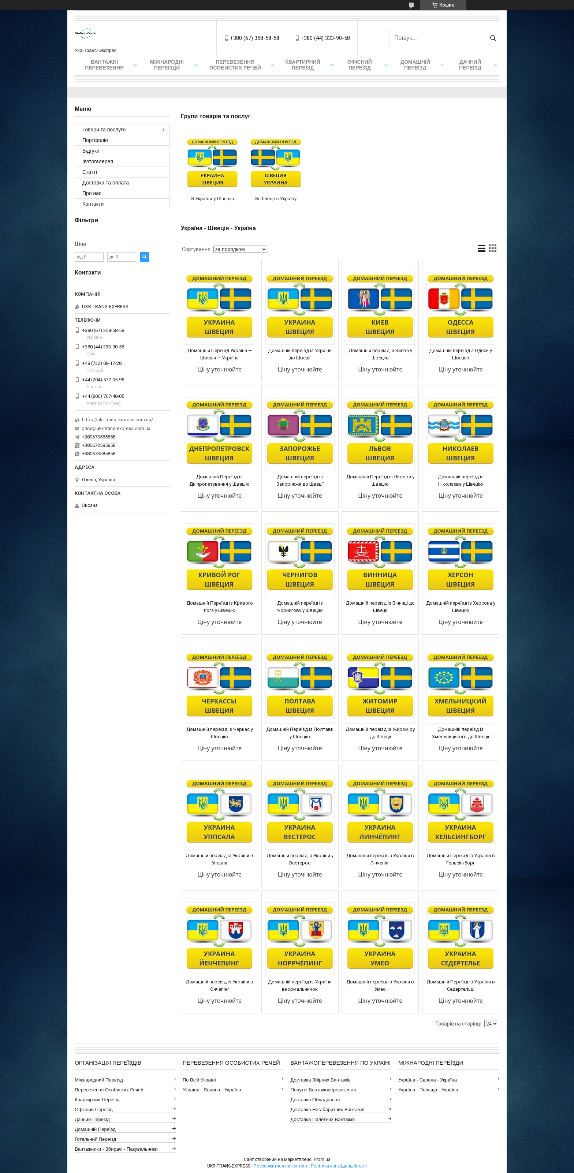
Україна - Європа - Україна (212, 1089)
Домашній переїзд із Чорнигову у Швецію (300, 606)
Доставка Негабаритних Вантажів (328, 1109)
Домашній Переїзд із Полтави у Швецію (299, 732)
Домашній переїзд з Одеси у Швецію (460, 354)
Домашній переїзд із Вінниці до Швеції (380, 606)
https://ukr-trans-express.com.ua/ (117, 419)
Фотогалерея (97, 161)
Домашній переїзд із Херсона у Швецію (460, 606)
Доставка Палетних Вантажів (323, 1119)
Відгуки (91, 151)
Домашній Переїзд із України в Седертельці (460, 985)
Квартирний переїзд (302, 65)
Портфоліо (95, 140)
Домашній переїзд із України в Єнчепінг (219, 985)
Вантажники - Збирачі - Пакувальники (116, 1149)
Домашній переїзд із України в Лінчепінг (380, 859)
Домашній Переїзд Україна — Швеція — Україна (219, 354)
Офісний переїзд (359, 65)
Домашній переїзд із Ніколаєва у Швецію (461, 480)
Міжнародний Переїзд (99, 1080)
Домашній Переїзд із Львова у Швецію (380, 480)
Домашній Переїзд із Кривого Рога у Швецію (219, 606)
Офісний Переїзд (93, 1109)
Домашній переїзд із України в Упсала (219, 859)
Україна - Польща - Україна (428, 1089)
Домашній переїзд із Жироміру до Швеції (380, 732)
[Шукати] (493, 38)
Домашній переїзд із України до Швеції (300, 354)
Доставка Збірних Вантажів (321, 1080)
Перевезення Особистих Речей (235, 65)
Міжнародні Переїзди (167, 65)
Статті (89, 172)
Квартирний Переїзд (97, 1099)
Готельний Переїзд (95, 1139)
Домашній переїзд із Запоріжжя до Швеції (300, 480)
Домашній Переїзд (415, 65)
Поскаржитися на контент (281, 1166)
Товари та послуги (104, 129)
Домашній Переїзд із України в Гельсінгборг (460, 859)
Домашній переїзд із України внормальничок (300, 985)
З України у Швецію (212, 198)
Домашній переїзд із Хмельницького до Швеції (460, 732)
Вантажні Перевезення (104, 65)
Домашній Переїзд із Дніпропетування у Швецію (219, 480)
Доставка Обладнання (315, 1099)
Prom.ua (322, 1159)
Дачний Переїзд (470, 65)
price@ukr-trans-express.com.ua (116, 428)
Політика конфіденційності (339, 1166)
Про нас (91, 193)
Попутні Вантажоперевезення (323, 1089)
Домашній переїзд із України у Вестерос (299, 859)
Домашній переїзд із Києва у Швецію (380, 354)
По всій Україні (199, 1080)
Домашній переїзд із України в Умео (380, 985)
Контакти (93, 204)
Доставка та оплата (105, 183)
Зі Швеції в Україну (276, 198)
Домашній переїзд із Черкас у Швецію (219, 732)
